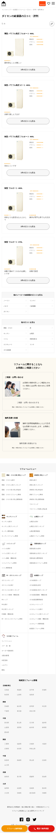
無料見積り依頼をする (28, 443)
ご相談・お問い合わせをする (28, 402)
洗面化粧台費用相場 (36, 558)
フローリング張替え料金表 (38, 509)
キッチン (6, 333)
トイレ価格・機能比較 (9, 558)
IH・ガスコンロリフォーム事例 (12, 619)
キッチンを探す (7, 521)
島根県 (19, 760)
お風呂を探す (33, 521)
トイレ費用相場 (7, 568)
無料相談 (42, 4)
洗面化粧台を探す (35, 548)
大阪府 (44, 744)
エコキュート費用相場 (36, 624)
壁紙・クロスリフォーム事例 (11, 494)
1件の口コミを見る (28, 70)
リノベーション (7, 641)
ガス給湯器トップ (35, 580)
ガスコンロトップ (7, 580)
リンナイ (33, 300)
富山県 (19, 722)
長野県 (19, 727)
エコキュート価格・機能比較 (39, 619)
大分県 (6, 793)
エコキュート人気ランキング (39, 614)
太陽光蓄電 (5, 655)
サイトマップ (39, 811)
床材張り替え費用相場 (36, 499)
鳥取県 (6, 760)
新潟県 (6, 722)
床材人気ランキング (36, 485)
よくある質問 (29, 811)
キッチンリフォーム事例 (10, 536)
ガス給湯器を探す (35, 585)
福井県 (44, 722)
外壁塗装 (5, 660)
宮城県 (44, 690)
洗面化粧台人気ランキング (38, 553)
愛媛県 (31, 776)
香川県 (19, 776)
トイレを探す (6, 548)
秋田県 (6, 695)
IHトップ (5, 599)
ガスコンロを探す (7, 585)
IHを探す (5, 604)
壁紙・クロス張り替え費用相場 (12, 499)
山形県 (19, 695)
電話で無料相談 (41, 829)
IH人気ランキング (8, 609)
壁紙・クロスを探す (8, 480)
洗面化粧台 (33, 339)
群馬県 (31, 706)
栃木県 (19, 706)
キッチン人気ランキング (10, 526)
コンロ (32, 344)
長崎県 (31, 788)
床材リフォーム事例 (36, 494)
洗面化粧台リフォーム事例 (38, 563)
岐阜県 (31, 727)
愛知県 (6, 732)
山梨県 (6, 727)
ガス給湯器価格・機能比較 (38, 595)
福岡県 (6, 788)
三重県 (6, 744)
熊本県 (44, 788)
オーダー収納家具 (7, 651)
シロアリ (5, 665)
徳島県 (6, 776)
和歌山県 (32, 749)
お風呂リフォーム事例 (36, 536)
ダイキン (6, 311)
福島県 (31, 695)
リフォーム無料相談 (14, 829)
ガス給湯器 (7, 350)
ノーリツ (6, 300)
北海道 (6, 690)
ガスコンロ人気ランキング (10, 590)
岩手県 (31, 690)
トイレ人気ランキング (9, 553)
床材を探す (33, 480)
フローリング (33, 504)
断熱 (3, 670)
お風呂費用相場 (34, 531)
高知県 (44, 776)
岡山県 (31, 760)
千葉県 (6, 711)
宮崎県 (19, 793)
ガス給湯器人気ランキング (38, 590)
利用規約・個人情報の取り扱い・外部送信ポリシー (31, 807)
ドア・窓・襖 (6, 646)
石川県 (31, 722)
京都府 (31, 744)
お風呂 (32, 333)
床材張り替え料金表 (36, 490)
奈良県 (19, 749)
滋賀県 (19, 744)
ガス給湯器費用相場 (36, 599)
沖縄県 (44, 793)
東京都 (19, 711)
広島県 (44, 760)
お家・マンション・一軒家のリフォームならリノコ (28, 825)
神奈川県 (32, 711)
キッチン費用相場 (7, 531)
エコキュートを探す (36, 609)
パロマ (6, 306)
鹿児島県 (32, 793)
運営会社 (10, 807)
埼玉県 (44, 706)
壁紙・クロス (8, 328)
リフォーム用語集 (18, 811)
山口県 (6, 765)
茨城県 (6, 706)
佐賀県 (19, 788)
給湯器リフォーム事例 (36, 628)
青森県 (19, 690)
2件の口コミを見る (28, 226)
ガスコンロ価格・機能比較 (10, 595)
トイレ (6, 339)
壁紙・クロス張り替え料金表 (11, 490)
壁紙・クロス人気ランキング (11, 485)
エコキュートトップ (36, 604)
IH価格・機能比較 (8, 614)
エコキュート (8, 344)
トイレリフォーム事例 (9, 563)
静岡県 (44, 727)
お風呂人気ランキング (36, 526)
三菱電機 (33, 306)
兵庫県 (6, 749)
